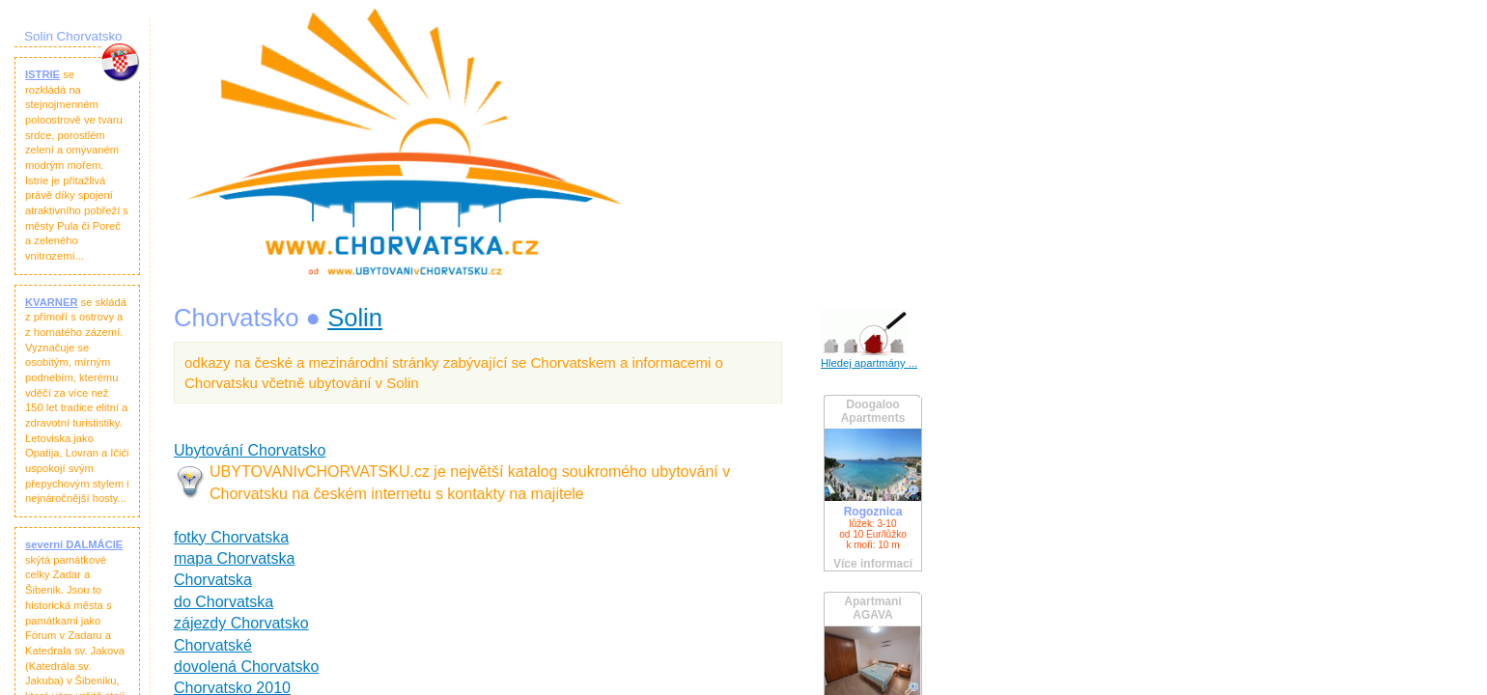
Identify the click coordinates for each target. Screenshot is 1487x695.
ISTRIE (42, 74)
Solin (354, 317)
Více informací (872, 563)
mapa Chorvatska (234, 558)
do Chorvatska (223, 602)
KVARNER (51, 302)
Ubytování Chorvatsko (249, 450)
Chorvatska (213, 579)
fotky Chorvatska (231, 537)
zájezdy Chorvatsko (241, 623)
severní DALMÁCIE (74, 544)
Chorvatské (213, 645)
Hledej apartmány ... (869, 363)
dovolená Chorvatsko (246, 666)
